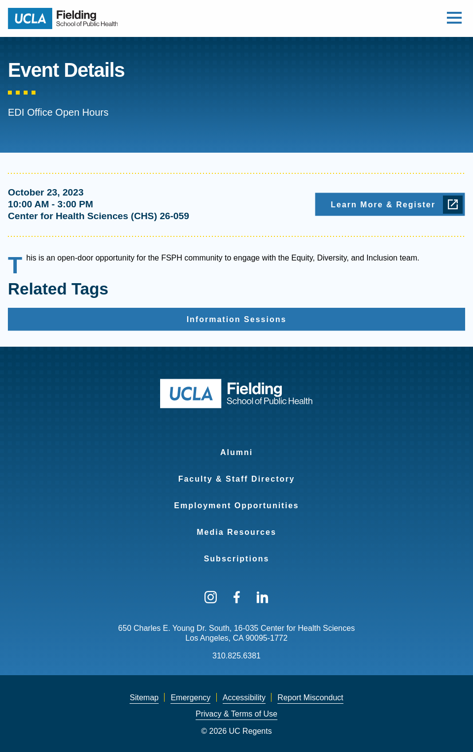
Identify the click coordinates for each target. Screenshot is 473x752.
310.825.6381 (236, 656)
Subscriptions (237, 559)
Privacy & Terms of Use (236, 714)
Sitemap (144, 697)
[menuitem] (236, 446)
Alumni (236, 452)
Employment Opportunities (236, 505)
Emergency (190, 697)
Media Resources (236, 532)
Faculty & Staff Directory (236, 479)
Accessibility (244, 697)
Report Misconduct (310, 697)
